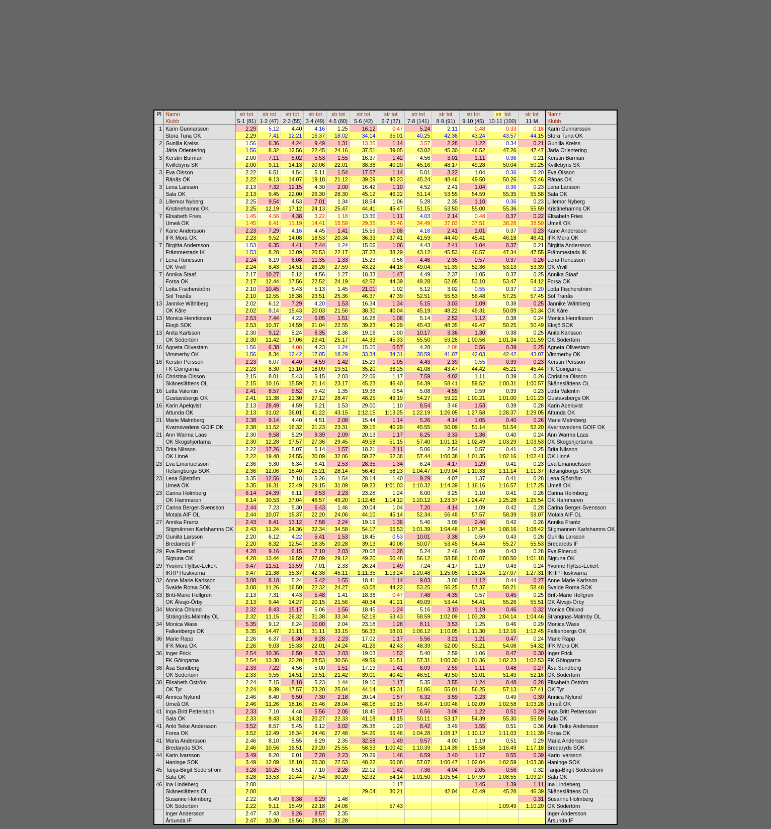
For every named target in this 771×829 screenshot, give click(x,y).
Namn (172, 114)
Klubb (172, 121)
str (243, 114)
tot (250, 114)
